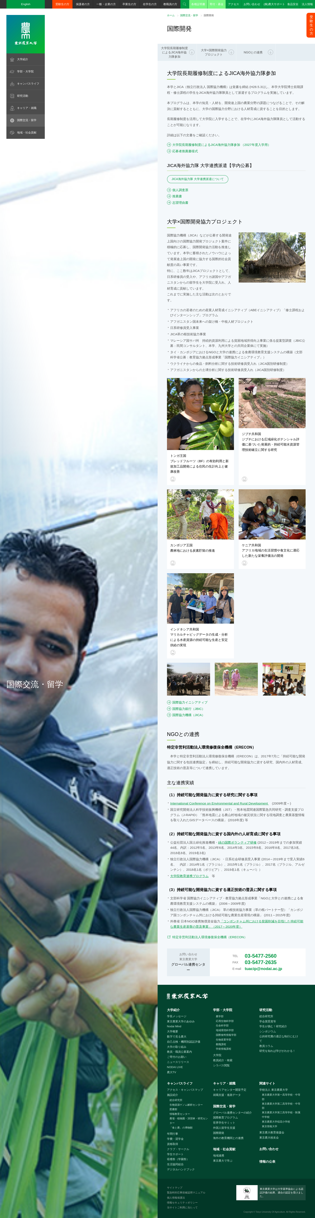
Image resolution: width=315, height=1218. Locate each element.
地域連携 (218, 1155)
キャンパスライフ (28, 83)
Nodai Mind (174, 1026)
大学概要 (172, 1031)
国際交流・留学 (26, 120)
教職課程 (221, 1044)
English (25, 4)
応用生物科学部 (225, 1021)
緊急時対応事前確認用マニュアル (186, 1192)
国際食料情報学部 (226, 1034)
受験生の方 (62, 4)
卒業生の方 (129, 4)
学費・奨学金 (175, 1138)
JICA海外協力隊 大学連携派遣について (198, 179)
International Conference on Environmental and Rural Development (219, 803)
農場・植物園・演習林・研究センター (189, 1120)
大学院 (217, 1055)
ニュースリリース (178, 1062)
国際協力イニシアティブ (190, 702)
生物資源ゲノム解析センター (186, 1104)
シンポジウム (267, 1031)
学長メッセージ (176, 1016)
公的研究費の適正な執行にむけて (278, 1038)
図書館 (173, 1109)
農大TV (171, 1072)
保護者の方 (83, 4)
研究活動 (22, 95)
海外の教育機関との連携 (228, 1138)
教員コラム (266, 1046)
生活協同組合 (175, 1164)
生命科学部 (222, 1025)
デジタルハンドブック (181, 1169)
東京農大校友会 (269, 1137)
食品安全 (292, 4)
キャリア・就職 (26, 108)
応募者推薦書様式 (185, 151)
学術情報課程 (223, 1048)
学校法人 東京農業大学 (273, 1089)
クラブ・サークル (178, 1149)
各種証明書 (198, 4)
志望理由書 (180, 202)
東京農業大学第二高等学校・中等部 (281, 1106)
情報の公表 (267, 1161)
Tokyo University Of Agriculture (270, 1212)
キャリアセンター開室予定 (229, 1089)
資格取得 (172, 1144)
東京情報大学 (269, 1126)
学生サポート (175, 1154)
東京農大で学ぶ (222, 1160)
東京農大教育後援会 (271, 1132)
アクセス (233, 4)
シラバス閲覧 (221, 1065)
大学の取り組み (176, 1046)
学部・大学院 (25, 71)
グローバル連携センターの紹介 (232, 1112)
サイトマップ (174, 1187)
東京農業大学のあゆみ (181, 1021)
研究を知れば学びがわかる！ (277, 1050)
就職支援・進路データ (227, 1094)
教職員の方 (170, 4)
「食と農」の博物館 (181, 1127)
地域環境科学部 (225, 1030)
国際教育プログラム (225, 1117)
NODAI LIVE (175, 1067)
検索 (184, 4)
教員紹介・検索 (222, 1060)
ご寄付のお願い (176, 1056)
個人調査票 (180, 190)
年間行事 (172, 1133)
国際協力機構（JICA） (188, 715)
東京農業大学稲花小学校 (276, 1121)
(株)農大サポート (274, 4)
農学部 (220, 1016)
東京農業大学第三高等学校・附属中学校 (281, 1114)
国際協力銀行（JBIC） (188, 709)
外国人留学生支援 (224, 1127)
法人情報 (307, 4)
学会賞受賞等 (267, 1021)
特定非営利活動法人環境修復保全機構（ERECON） (211, 937)
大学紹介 (22, 59)
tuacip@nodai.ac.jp (263, 968)
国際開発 (218, 1132)
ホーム (171, 15)
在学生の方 (150, 4)
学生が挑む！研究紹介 (273, 1026)
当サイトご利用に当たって (182, 1207)
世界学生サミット (224, 1122)
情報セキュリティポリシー (182, 1202)
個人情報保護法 (176, 1197)
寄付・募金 (217, 4)
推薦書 (177, 196)
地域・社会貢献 (26, 132)
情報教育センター (180, 1113)
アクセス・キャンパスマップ (185, 1089)
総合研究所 (266, 1016)
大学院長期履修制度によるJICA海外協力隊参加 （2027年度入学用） (221, 145)
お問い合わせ (252, 4)
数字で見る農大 (176, 1036)
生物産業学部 (223, 1039)
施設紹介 (172, 1094)
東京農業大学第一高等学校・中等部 (281, 1097)
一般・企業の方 (106, 4)
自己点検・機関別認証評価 (183, 1041)
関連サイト (267, 1083)
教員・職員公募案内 (179, 1051)
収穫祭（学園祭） (178, 1159)
